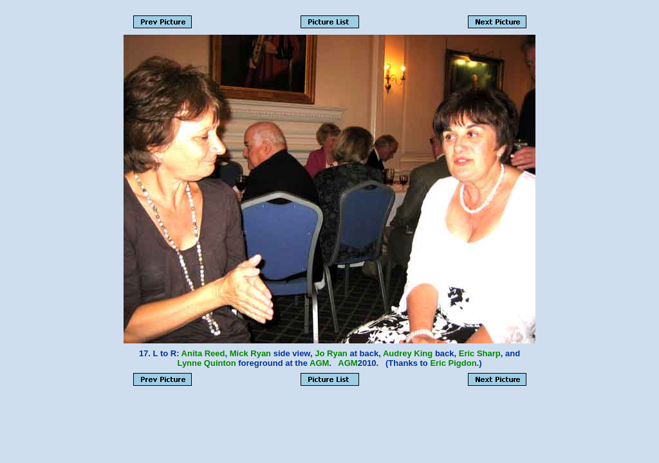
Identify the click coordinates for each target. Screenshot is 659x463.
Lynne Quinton (206, 363)
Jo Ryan (331, 353)
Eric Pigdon (453, 363)
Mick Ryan (250, 353)
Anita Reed (203, 353)
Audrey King (407, 353)
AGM (319, 363)
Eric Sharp (480, 353)
